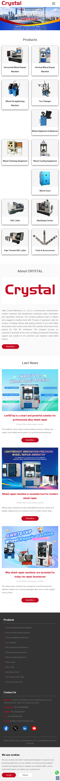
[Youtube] (34, 728)
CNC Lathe (15, 220)
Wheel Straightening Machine (17, 637)
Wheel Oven (45, 191)
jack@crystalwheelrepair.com (21, 721)
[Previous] (4, 18)
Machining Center (45, 220)
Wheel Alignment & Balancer (45, 131)
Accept (9, 775)
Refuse (25, 775)
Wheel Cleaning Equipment (15, 161)
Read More (10, 347)
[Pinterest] (24, 728)
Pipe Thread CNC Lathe (15, 250)
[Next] (55, 18)
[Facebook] (6, 728)
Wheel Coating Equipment (45, 161)
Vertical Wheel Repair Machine (18, 633)
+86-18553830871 (18, 712)
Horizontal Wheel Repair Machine (19, 628)
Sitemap (30, 743)
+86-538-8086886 (21, 707)
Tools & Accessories (45, 250)
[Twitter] (15, 728)
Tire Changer (45, 101)
